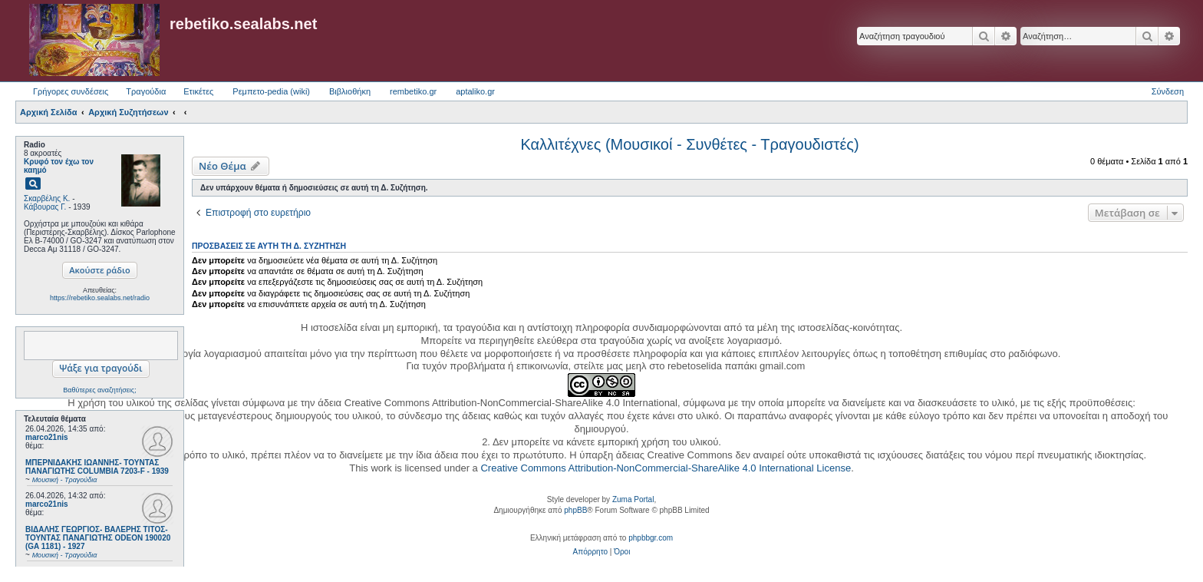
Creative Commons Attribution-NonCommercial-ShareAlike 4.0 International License (665, 468)
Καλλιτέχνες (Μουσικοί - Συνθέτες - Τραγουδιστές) (689, 144)
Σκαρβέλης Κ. (47, 198)
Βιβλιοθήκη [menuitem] (350, 91)
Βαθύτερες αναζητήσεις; (99, 390)
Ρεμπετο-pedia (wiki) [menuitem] (271, 91)
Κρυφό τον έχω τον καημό (59, 165)
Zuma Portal (633, 499)
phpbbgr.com (650, 538)
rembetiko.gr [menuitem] (413, 91)
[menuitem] (590, 552)
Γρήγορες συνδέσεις (70, 91)
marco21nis (46, 437)
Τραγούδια (146, 91)
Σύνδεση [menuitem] (1168, 91)
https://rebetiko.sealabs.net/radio (100, 298)
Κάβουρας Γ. (45, 207)
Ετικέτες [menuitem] (198, 91)
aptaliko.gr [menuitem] (475, 91)
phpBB (575, 510)
